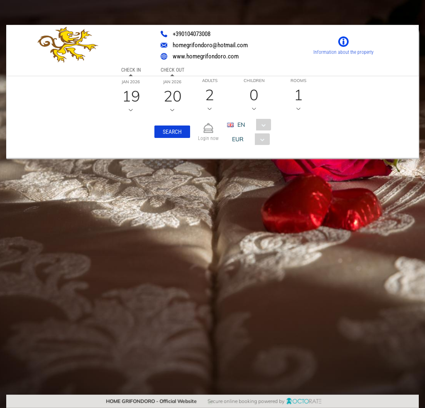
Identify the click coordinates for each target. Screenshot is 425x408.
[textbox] (68, 221)
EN (241, 124)
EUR (238, 139)
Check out (172, 70)
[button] (172, 132)
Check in (130, 70)
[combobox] (252, 124)
